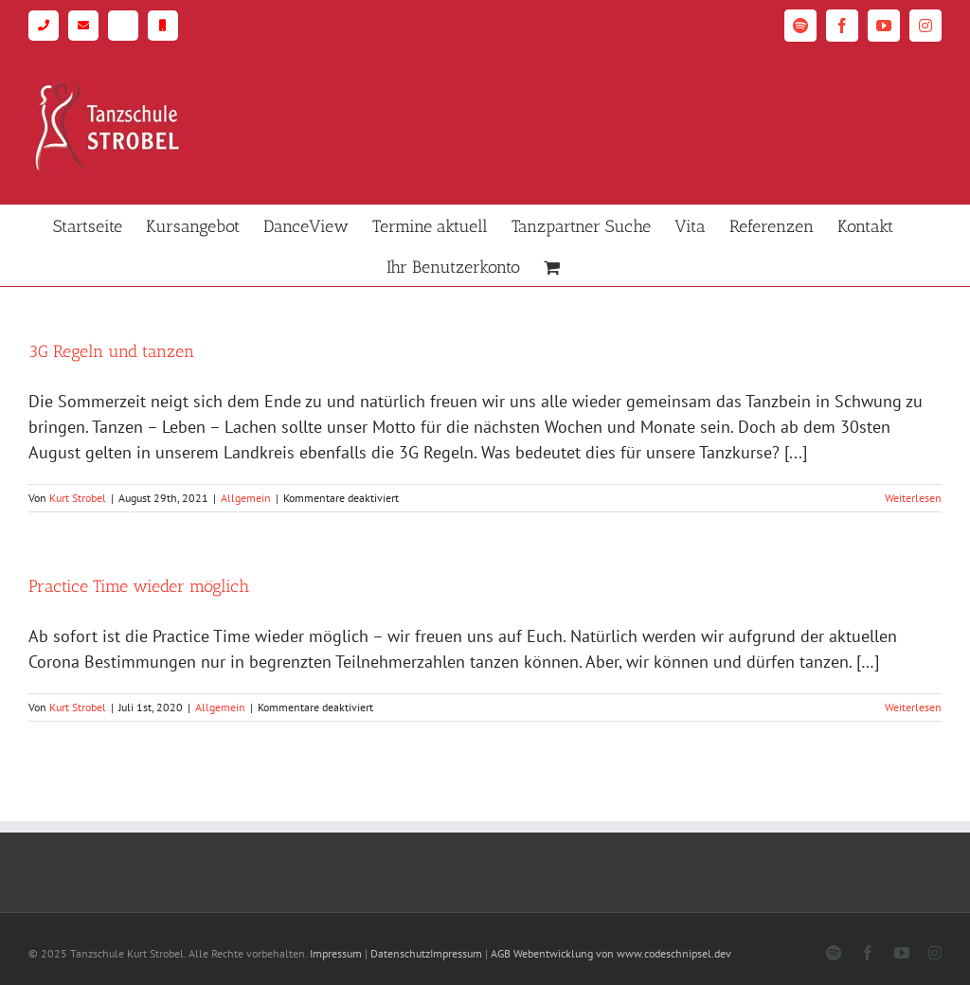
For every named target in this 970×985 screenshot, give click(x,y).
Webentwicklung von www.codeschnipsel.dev (622, 953)
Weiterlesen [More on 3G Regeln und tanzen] (913, 498)
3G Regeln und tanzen (111, 351)
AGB (501, 953)
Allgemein (246, 498)
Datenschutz (400, 953)
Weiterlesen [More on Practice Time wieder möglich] (913, 707)
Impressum (336, 953)
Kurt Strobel (77, 498)
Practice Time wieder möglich (138, 586)
